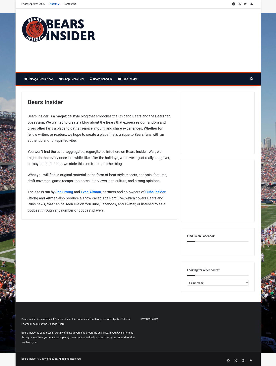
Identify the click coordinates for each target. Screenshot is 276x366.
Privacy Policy (149, 318)
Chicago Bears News (39, 79)
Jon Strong (64, 192)
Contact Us (70, 3)
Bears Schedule (101, 79)
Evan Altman (91, 192)
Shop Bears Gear (71, 79)
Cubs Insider (127, 79)
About (53, 3)
